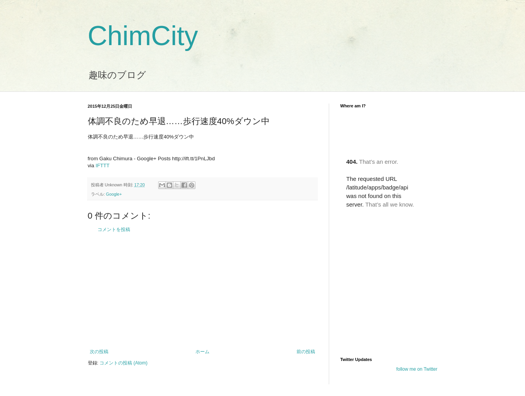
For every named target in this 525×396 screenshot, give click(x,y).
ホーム (202, 351)
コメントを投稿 (114, 229)
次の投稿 (99, 351)
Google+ (114, 194)
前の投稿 (306, 351)
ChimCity (143, 36)
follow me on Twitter (417, 369)
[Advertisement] (202, 290)
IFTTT (103, 165)
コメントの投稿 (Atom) (123, 363)
